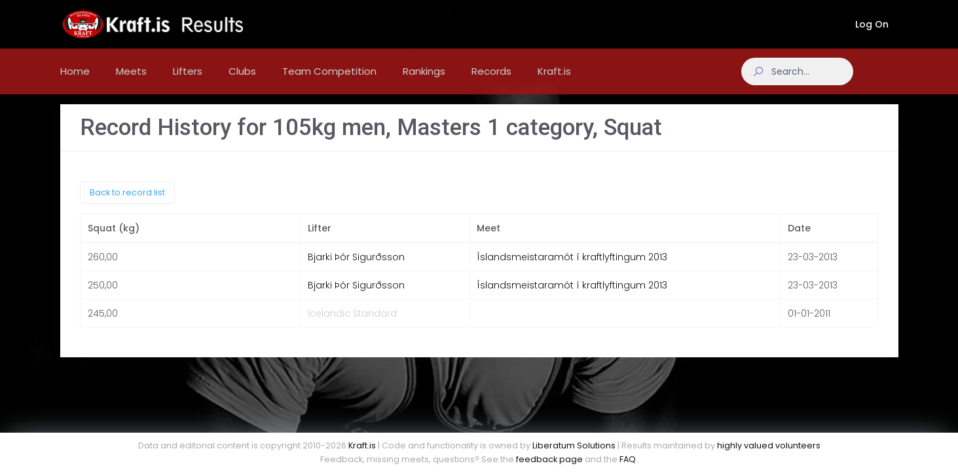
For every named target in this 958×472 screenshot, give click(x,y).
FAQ (627, 459)
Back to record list (127, 202)
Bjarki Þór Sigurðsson (356, 267)
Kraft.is (362, 445)
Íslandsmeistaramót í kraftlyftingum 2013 (572, 267)
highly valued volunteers (768, 445)
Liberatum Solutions (574, 445)
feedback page (549, 459)
